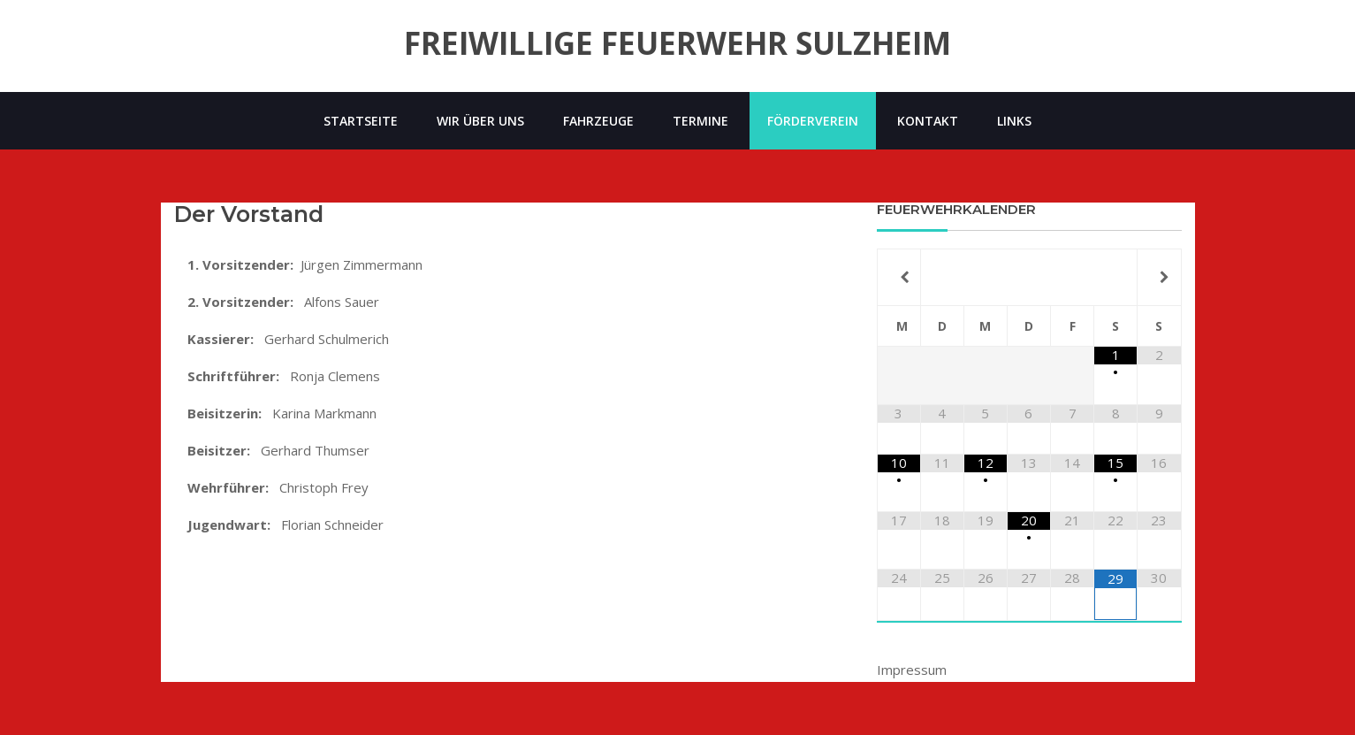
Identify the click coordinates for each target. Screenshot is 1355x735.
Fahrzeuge (598, 120)
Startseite (361, 120)
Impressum (912, 669)
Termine (700, 120)
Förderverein (812, 120)
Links (1014, 120)
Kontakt (927, 120)
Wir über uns (480, 120)
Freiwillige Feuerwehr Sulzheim (677, 44)
